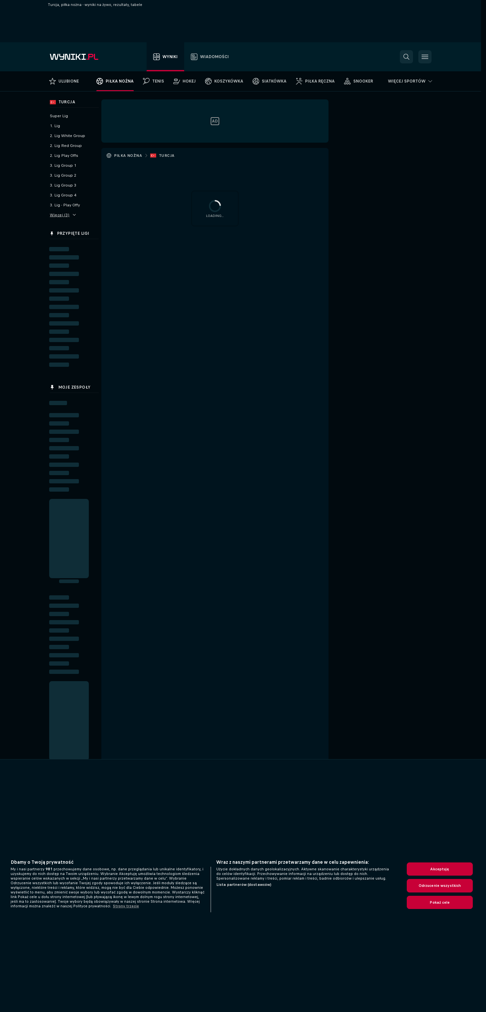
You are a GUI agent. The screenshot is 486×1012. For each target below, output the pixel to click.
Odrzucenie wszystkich (440, 885)
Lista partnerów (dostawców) (243, 884)
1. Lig (55, 125)
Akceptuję (439, 869)
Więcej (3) (63, 215)
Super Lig (59, 116)
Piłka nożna (128, 155)
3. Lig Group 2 (63, 175)
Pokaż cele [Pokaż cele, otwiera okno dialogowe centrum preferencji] (440, 902)
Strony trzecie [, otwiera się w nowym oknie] (126, 906)
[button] (406, 56)
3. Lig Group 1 (63, 165)
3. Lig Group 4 (63, 195)
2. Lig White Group (67, 135)
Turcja (166, 155)
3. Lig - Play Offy (65, 205)
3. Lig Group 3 (63, 185)
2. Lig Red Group (66, 145)
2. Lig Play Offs (64, 155)
